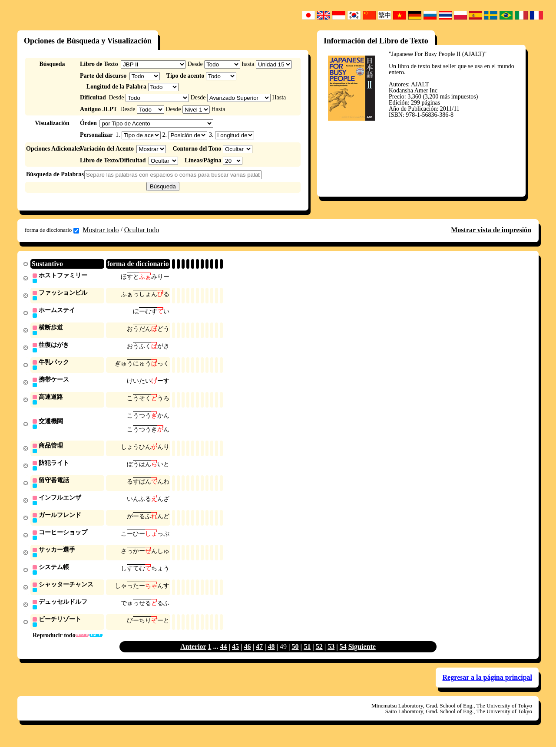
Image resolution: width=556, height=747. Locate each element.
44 (223, 655)
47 (259, 655)
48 (271, 655)
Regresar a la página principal (487, 686)
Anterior (193, 655)
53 (331, 655)
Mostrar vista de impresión (491, 230)
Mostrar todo (101, 230)
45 (235, 655)
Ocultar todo (141, 230)
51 (307, 655)
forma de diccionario (52, 230)
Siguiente (362, 655)
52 (319, 655)
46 (247, 655)
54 (343, 655)
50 (295, 655)
